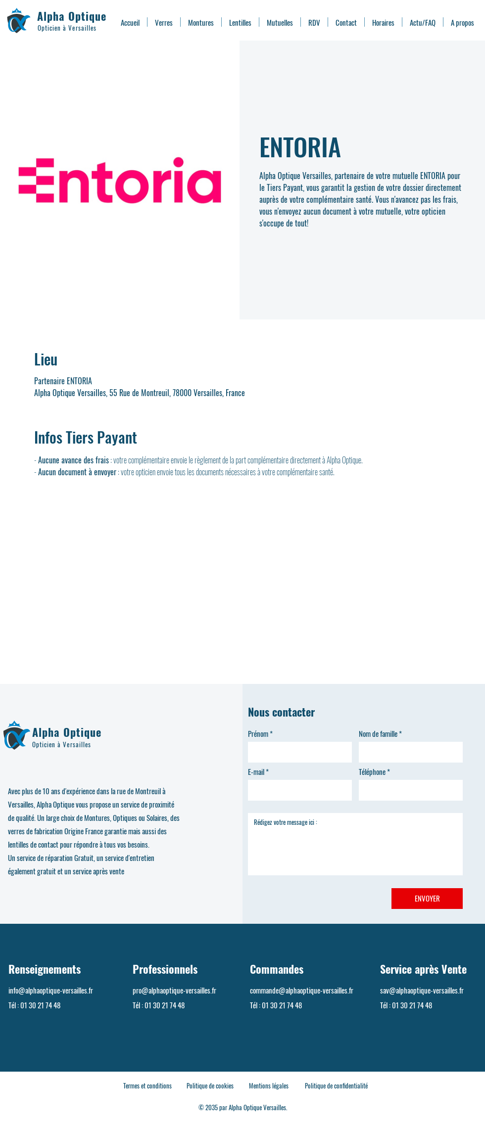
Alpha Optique (71, 16)
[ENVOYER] (427, 898)
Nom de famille (378, 733)
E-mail (256, 771)
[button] (163, 22)
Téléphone (372, 771)
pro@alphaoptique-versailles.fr (174, 990)
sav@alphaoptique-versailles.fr (422, 990)
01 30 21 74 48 (40, 1004)
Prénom (258, 733)
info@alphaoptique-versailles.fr (50, 990)
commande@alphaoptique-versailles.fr (301, 990)
